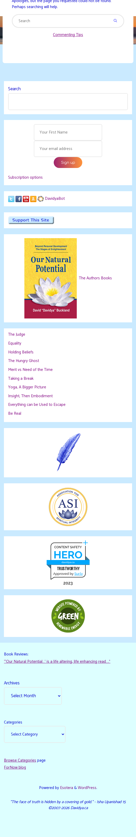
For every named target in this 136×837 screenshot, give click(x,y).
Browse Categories (20, 760)
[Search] (115, 21)
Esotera (66, 788)
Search (14, 89)
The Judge (16, 334)
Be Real (14, 413)
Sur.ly (78, 574)
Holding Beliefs (21, 352)
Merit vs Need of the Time (30, 369)
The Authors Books (95, 278)
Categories (13, 722)
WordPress (87, 788)
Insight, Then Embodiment (30, 396)
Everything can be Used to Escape (37, 404)
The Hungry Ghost (23, 361)
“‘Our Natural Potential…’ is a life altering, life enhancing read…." (57, 661)
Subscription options (25, 177)
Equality (14, 343)
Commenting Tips (68, 35)
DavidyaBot (55, 198)
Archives (12, 683)
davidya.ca (68, 562)
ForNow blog (15, 767)
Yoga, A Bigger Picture (27, 387)
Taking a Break (21, 378)
